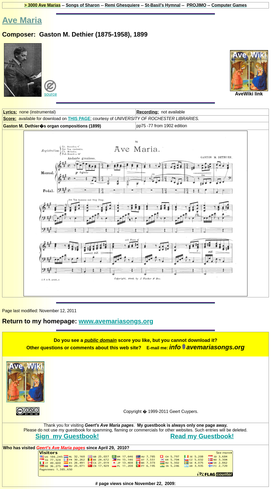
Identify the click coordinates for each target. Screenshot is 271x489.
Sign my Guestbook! (67, 436)
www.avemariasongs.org (116, 321)
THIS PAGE (79, 118)
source (50, 94)
